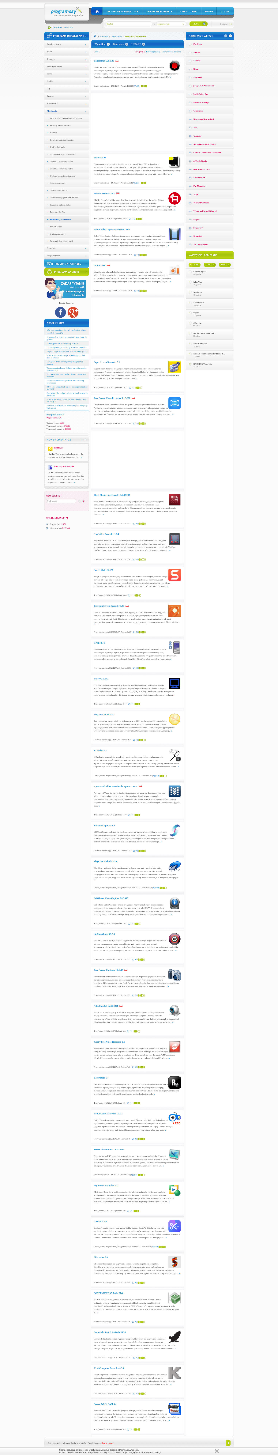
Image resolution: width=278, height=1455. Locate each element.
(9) (138, 86)
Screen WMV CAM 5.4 (105, 1404)
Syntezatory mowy (58, 234)
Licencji (177, 52)
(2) (137, 423)
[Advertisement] (126, 122)
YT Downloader (200, 244)
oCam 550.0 (100, 265)
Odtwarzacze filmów (59, 190)
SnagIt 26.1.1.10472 (103, 570)
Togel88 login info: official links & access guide (67, 351)
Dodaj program (94, 1443)
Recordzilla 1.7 (101, 1077)
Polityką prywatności (128, 1450)
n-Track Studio (200, 161)
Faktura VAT (199, 177)
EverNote (197, 77)
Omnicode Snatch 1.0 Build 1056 (110, 1332)
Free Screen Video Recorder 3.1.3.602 (112, 398)
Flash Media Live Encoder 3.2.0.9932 (112, 495)
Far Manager (199, 186)
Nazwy (157, 52)
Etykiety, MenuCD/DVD (60, 125)
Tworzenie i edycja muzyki (61, 241)
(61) (138, 183)
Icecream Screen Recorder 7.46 (109, 606)
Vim (195, 127)
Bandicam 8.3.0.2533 (104, 60)
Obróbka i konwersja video (61, 169)
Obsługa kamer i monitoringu (62, 176)
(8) (133, 387)
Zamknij (217, 1451)
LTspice (196, 60)
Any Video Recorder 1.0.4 (106, 534)
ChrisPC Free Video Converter (207, 152)
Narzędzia (51, 248)
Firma (49, 74)
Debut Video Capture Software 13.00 (112, 229)
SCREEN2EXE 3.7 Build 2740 (108, 1293)
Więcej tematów (54, 418)
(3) (138, 255)
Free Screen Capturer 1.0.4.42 (108, 970)
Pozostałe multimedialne (60, 205)
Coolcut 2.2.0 (100, 1221)
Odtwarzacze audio (58, 183)
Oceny (170, 52)
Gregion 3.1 (99, 642)
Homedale (198, 236)
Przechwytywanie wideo (61, 219)
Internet (50, 96)
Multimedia (52, 111)
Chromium (198, 111)
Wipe (195, 194)
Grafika (50, 81)
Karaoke (53, 132)
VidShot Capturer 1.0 (104, 825)
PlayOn (196, 219)
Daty (164, 52)
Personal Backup (201, 102)
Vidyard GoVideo (201, 203)
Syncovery (198, 228)
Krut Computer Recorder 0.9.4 (109, 1368)
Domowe (51, 59)
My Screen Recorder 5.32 (106, 1185)
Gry (48, 88)
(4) (137, 559)
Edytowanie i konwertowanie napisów (66, 118)
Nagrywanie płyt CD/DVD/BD (63, 154)
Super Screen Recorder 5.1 (107, 362)
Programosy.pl (54, 1443)
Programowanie (53, 255)
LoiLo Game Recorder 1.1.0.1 (108, 1113)
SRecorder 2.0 (101, 1257)
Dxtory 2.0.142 (101, 678)
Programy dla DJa (57, 212)
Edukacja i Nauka (54, 66)
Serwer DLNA (56, 226)
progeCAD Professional (204, 86)
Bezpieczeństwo (54, 44)
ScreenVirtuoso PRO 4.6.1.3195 (109, 1149)
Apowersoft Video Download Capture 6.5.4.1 (115, 786)
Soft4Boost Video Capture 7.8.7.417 (111, 898)
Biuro (49, 51)
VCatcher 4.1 (100, 750)
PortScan (197, 44)
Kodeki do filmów (58, 147)
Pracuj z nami (107, 1443)
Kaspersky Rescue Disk (203, 119)
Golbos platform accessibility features (62, 343)
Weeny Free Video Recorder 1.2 (109, 1042)
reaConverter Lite (201, 169)
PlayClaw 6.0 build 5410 (106, 861)
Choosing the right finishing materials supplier (66, 347)
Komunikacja (52, 103)
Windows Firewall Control (205, 211)
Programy (104, 36)
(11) (133, 219)
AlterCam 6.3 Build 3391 (106, 1006)
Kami (195, 69)
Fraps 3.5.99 (100, 157)
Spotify (196, 52)
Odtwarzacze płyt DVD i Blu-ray (64, 197)
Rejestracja (68, 27)
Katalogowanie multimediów (62, 140)
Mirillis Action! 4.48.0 (104, 193)
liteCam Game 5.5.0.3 (104, 934)
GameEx (197, 136)
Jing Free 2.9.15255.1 (104, 714)
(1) (132, 595)
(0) (137, 523)
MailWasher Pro (200, 94)
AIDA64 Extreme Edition (204, 144)
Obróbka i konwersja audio (61, 161)
